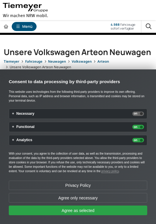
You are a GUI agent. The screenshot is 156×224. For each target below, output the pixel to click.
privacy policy (110, 171)
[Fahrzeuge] (33, 61)
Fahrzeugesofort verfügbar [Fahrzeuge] (123, 26)
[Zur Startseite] (6, 26)
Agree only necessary (78, 198)
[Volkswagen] (82, 61)
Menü (24, 26)
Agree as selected (77, 210)
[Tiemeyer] (11, 61)
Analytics (24, 140)
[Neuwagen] (57, 61)
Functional (25, 127)
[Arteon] (103, 61)
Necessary (25, 114)
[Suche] (148, 26)
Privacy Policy (78, 185)
